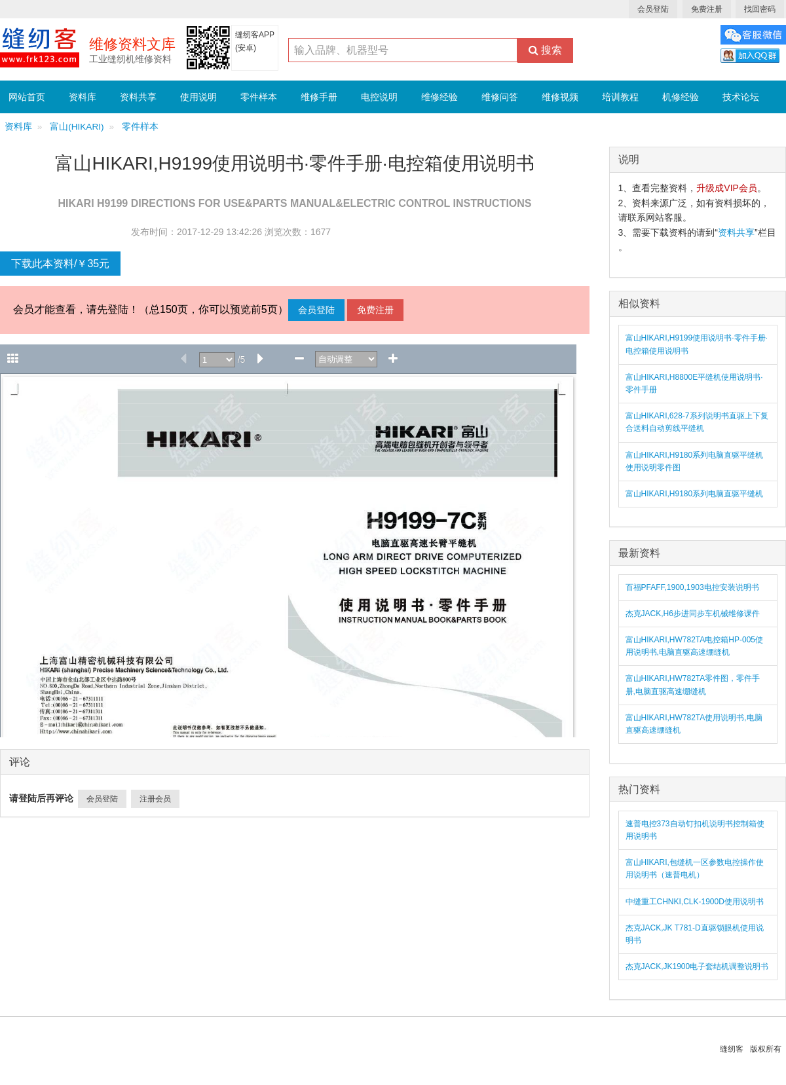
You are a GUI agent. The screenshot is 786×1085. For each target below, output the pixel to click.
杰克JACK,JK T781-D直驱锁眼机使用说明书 (695, 934)
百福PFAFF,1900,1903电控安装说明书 (692, 587)
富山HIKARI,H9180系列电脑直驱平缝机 (695, 493)
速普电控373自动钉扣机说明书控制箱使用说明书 (695, 830)
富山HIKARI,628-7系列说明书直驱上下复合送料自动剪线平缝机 (697, 422)
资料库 (82, 97)
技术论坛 (740, 97)
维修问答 (499, 97)
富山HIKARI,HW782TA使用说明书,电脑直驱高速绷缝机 (694, 724)
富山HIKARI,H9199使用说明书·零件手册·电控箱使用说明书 (697, 344)
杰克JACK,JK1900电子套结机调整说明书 (697, 966)
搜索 (545, 50)
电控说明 (379, 97)
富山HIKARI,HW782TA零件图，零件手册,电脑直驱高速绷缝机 (693, 684)
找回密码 (760, 9)
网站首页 (27, 97)
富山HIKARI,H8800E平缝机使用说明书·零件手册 (694, 383)
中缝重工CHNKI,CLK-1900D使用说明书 (695, 901)
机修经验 (680, 97)
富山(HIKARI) (76, 127)
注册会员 (155, 798)
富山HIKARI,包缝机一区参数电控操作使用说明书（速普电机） (695, 868)
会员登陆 (653, 9)
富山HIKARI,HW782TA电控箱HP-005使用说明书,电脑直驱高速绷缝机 (695, 646)
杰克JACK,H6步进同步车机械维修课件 (693, 613)
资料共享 (138, 97)
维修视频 (560, 97)
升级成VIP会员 (726, 188)
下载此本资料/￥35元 (60, 263)
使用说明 (198, 97)
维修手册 (319, 97)
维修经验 (439, 97)
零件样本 (258, 97)
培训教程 (620, 97)
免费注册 (706, 9)
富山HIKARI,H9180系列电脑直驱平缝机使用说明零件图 (695, 461)
